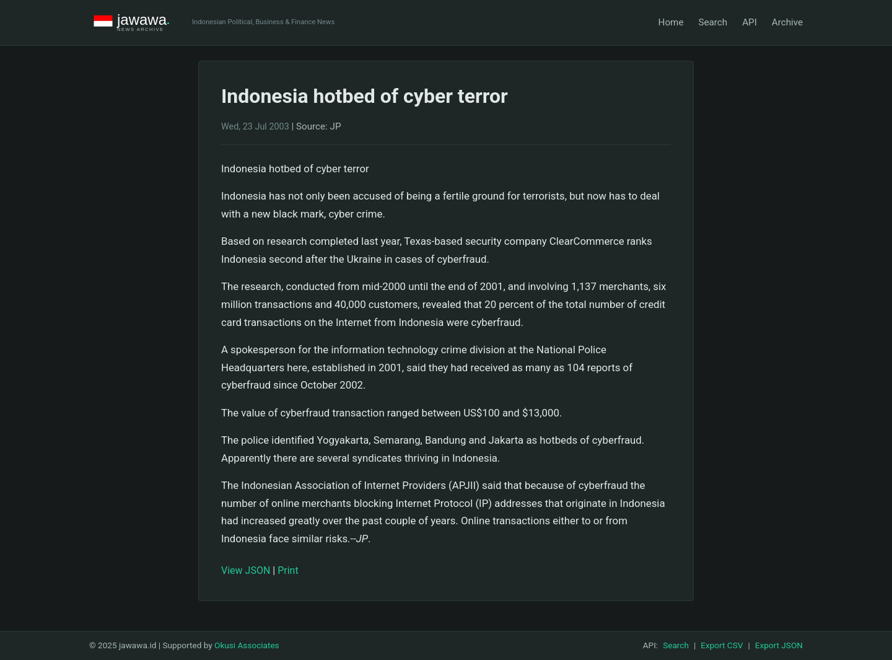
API (749, 22)
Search (712, 22)
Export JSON (779, 645)
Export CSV (722, 645)
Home (671, 22)
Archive (787, 22)
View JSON (245, 570)
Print (288, 570)
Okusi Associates (246, 645)
